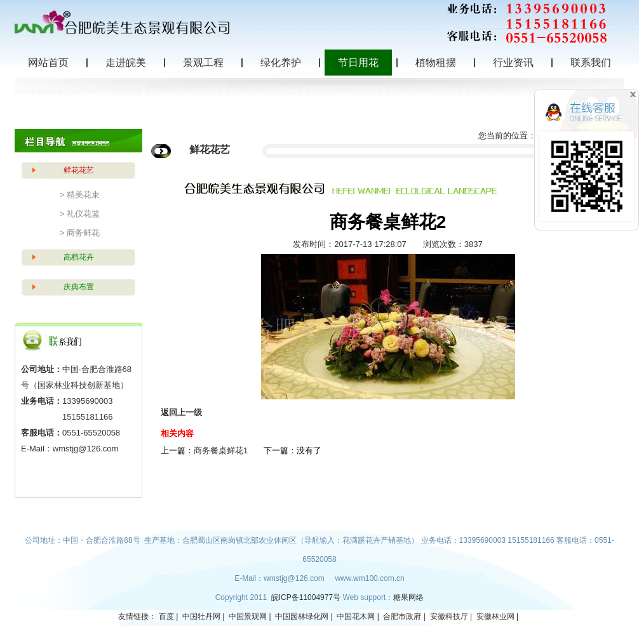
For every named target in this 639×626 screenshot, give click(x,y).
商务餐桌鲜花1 (221, 450)
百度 (166, 616)
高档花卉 (79, 257)
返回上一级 (181, 412)
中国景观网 (248, 616)
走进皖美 (125, 62)
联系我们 (590, 62)
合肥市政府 (402, 616)
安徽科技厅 (449, 616)
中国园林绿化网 (301, 616)
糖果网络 (408, 597)
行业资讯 (513, 62)
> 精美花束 (80, 194)
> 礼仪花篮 (80, 213)
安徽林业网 (495, 616)
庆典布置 (79, 287)
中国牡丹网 (201, 616)
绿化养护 (280, 62)
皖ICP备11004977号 (307, 597)
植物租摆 (435, 62)
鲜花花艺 (79, 170)
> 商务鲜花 (80, 232)
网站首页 (48, 62)
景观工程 (203, 62)
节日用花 (358, 62)
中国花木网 (356, 616)
